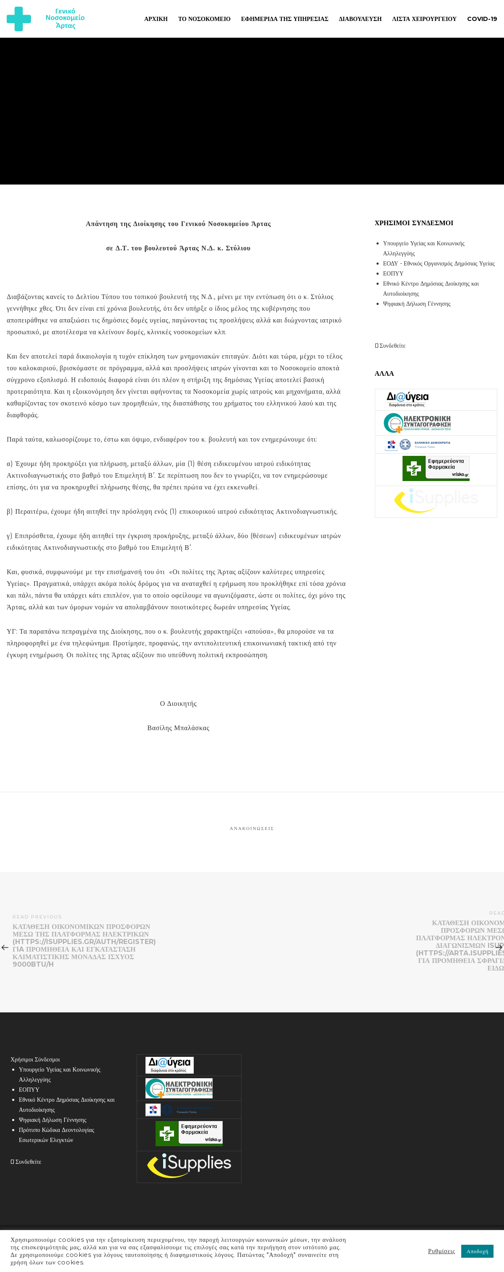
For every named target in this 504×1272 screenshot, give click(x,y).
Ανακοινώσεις (252, 828)
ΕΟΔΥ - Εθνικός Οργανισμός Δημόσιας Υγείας (439, 263)
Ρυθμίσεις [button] (441, 1251)
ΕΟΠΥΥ (393, 273)
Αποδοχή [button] (477, 1251)
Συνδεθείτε (390, 345)
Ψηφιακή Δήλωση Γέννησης (417, 303)
